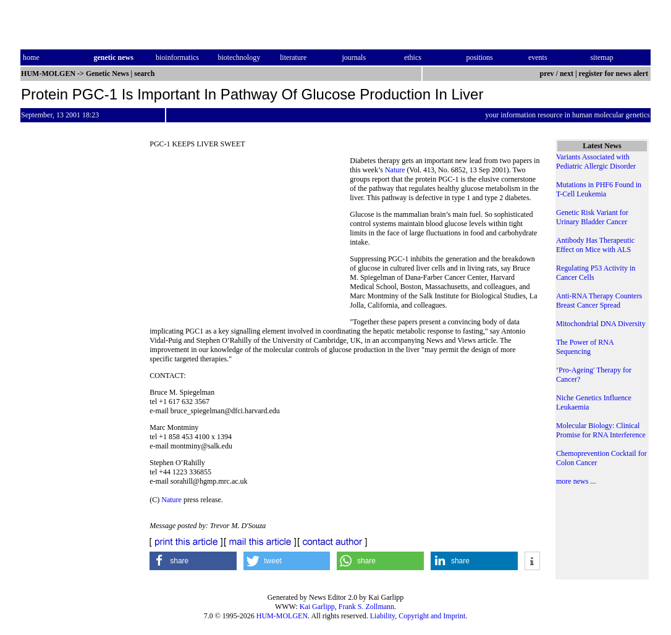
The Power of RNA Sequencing (585, 347)
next (566, 73)
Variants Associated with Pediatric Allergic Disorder (596, 161)
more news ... (576, 481)
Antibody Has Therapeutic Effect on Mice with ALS (595, 245)
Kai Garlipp (317, 606)
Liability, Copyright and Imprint (418, 616)
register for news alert (614, 73)
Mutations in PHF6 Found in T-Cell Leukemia (598, 189)
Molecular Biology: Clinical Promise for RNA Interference (601, 430)
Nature (395, 170)
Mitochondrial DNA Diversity (601, 323)
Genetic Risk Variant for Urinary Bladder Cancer (592, 217)
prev (546, 73)
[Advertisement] (249, 241)
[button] (193, 561)
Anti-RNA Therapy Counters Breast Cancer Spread (599, 300)
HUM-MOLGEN (282, 616)
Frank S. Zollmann (366, 606)
